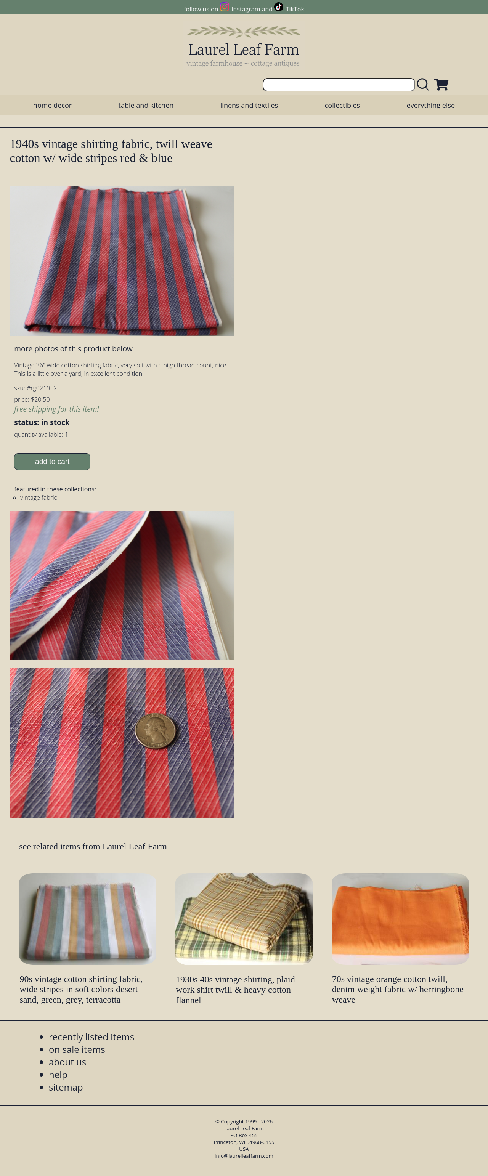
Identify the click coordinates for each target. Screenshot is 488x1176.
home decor (52, 105)
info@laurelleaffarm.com (244, 1155)
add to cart (52, 461)
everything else (431, 105)
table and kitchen (146, 105)
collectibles (342, 105)
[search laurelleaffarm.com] (424, 84)
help (58, 1074)
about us (67, 1062)
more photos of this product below (73, 348)
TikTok (295, 9)
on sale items (77, 1049)
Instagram (245, 9)
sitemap (66, 1087)
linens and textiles (249, 105)
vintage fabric (38, 497)
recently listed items (91, 1036)
